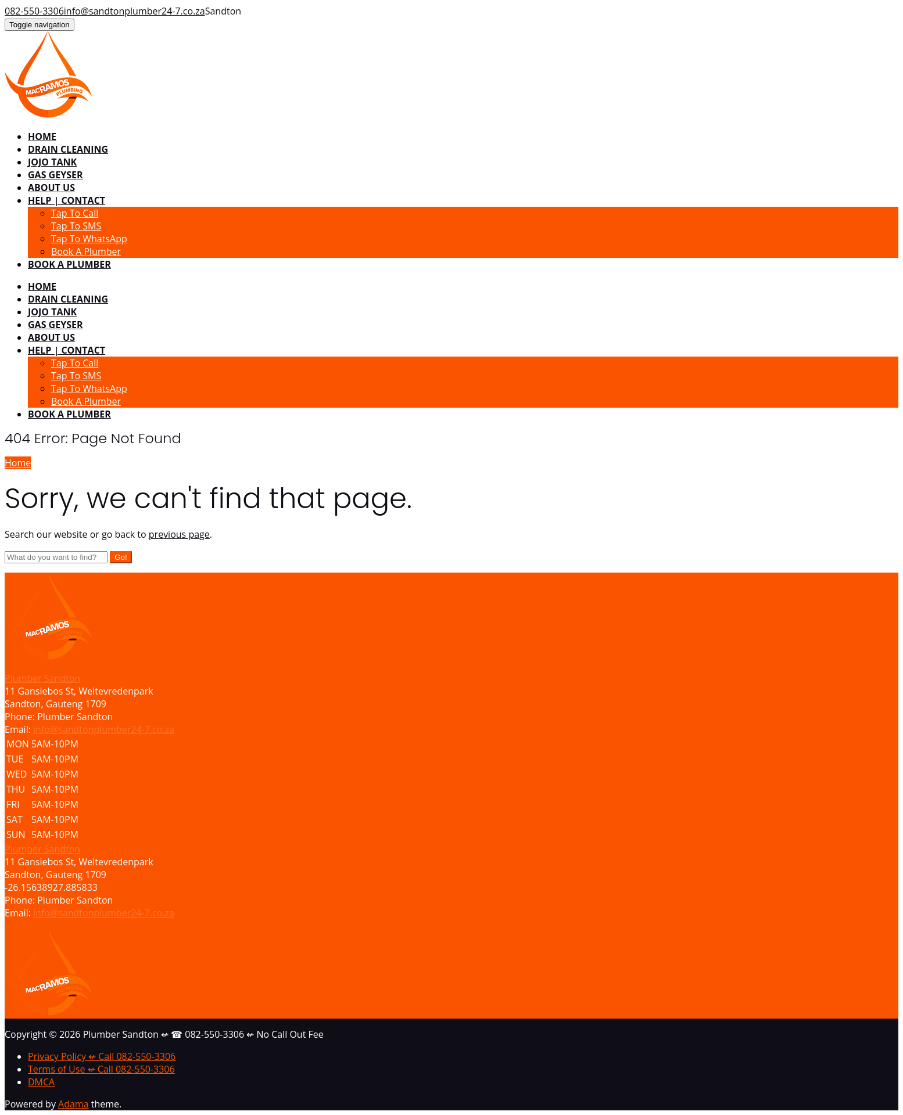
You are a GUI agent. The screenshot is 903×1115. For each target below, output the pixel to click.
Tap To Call (74, 213)
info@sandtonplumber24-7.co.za (134, 11)
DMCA (41, 1082)
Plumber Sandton (42, 849)
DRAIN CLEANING (68, 149)
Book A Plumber (86, 251)
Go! (120, 557)
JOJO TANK (52, 162)
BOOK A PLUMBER (69, 264)
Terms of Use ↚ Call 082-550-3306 (101, 1069)
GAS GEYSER (55, 174)
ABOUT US (51, 187)
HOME (42, 136)
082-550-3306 (34, 11)
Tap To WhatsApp (89, 238)
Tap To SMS (76, 226)
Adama (73, 1104)
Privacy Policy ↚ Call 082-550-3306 (101, 1056)
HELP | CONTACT (66, 200)
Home (18, 462)
